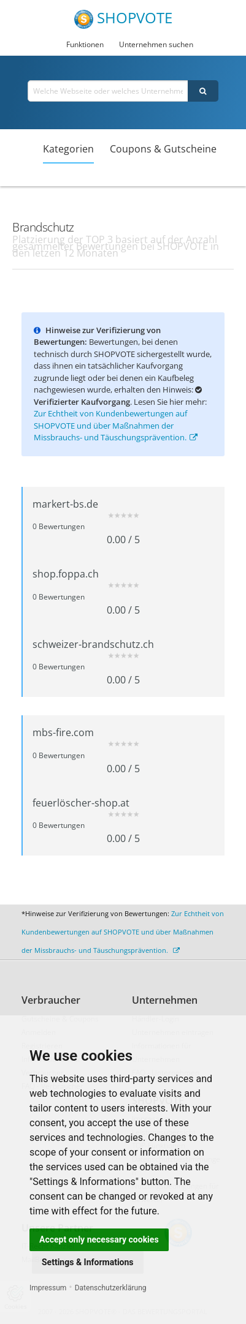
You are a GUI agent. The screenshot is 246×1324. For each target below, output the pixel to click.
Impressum (47, 1288)
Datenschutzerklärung (111, 1288)
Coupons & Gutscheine (163, 149)
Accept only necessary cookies (99, 1239)
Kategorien (68, 149)
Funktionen (85, 44)
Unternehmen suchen (156, 44)
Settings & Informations (88, 1262)
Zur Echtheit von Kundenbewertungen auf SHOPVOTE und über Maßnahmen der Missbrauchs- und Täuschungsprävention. (116, 425)
